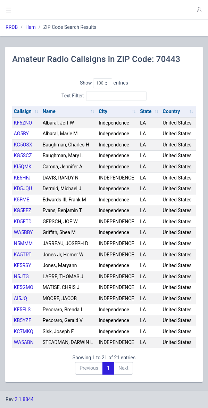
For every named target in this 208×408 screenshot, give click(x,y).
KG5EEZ (22, 210)
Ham (30, 27)
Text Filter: (104, 96)
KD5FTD (23, 221)
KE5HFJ (22, 178)
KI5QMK (23, 166)
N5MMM (23, 243)
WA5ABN (24, 342)
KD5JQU (23, 188)
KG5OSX (23, 144)
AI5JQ (20, 298)
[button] (199, 9)
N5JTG (21, 276)
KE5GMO (23, 287)
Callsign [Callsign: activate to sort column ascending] (23, 111)
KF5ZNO (23, 123)
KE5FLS (22, 309)
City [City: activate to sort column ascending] (103, 111)
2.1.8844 (24, 399)
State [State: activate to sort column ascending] (145, 111)
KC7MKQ (23, 331)
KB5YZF (22, 320)
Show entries (104, 83)
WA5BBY (23, 232)
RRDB (12, 27)
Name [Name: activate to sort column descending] (49, 111)
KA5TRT (23, 254)
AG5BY (21, 133)
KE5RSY (22, 265)
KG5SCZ (23, 155)
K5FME (22, 199)
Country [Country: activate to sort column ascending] (171, 111)
